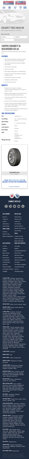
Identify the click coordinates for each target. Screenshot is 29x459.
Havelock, (20, 386)
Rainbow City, (14, 298)
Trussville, (5, 301)
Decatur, (21, 283)
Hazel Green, (6, 289)
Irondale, (16, 290)
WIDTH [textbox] (4, 37)
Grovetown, (19, 334)
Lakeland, (15, 422)
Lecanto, (17, 316)
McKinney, (10, 434)
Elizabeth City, (20, 385)
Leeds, (8, 292)
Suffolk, (23, 446)
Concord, (11, 385)
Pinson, (4, 298)
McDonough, (10, 341)
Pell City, (23, 296)
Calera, (19, 281)
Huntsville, (10, 290)
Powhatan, (18, 446)
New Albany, (6, 396)
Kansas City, (6, 380)
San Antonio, (17, 437)
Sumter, (18, 411)
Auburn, (22, 279)
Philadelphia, (16, 374)
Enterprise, (14, 284)
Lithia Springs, (18, 338)
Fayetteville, (17, 333)
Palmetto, (12, 319)
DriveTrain (5, 264)
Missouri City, (16, 434)
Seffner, (14, 322)
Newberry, (19, 408)
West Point (14, 376)
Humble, (9, 432)
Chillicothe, (17, 394)
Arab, (14, 279)
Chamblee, (5, 330)
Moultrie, (16, 341)
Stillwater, (9, 400)
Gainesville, (13, 334)
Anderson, (22, 403)
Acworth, (12, 327)
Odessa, (14, 318)
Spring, (22, 437)
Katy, (16, 432)
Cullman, (11, 283)
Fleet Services (18, 217)
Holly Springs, (15, 336)
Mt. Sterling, (19, 360)
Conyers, (16, 330)
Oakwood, (5, 342)
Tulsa (13, 400)
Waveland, (9, 376)
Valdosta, (14, 347)
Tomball (4, 438)
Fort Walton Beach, (7, 315)
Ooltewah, (17, 425)
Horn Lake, (16, 373)
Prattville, (9, 298)
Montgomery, (6, 293)
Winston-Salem (6, 391)
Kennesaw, (21, 336)
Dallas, (23, 431)
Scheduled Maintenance (20, 250)
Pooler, (9, 342)
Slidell (14, 368)
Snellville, (21, 345)
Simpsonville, (6, 411)
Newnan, (20, 341)
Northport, (5, 295)
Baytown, (14, 429)
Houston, (5, 432)
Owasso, (5, 400)
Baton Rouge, (14, 365)
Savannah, (5, 345)
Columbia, (19, 405)
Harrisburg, (14, 386)
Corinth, (22, 371)
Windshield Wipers (19, 271)
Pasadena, (19, 435)
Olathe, (12, 357)
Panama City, (18, 319)
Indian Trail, (5, 388)
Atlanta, (4, 328)
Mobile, (21, 292)
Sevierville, (22, 425)
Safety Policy (6, 223)
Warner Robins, (21, 347)
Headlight (5, 271)
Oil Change (17, 246)
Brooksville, (18, 312)
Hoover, (21, 289)
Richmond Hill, (6, 344)
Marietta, (5, 341)
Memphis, (11, 423)
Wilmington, (20, 389)
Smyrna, (16, 345)
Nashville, (12, 425)
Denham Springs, (7, 367)
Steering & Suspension (20, 260)
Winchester (5, 362)
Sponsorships (18, 230)
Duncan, (24, 405)
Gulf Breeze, (20, 315)
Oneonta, (10, 295)
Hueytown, (5, 290)
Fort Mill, (10, 406)
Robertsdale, (21, 298)
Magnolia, (5, 434)
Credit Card (17, 221)
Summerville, (12, 411)
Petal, (11, 374)
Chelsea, (24, 281)
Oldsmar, (18, 318)
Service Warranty (19, 226)
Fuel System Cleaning (8, 269)
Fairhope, (5, 286)
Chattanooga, (15, 415)
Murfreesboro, (6, 425)
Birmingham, (11, 281)
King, (22, 388)
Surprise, (20, 304)
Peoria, (16, 304)
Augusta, (9, 328)
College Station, (12, 431)
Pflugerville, (5, 437)
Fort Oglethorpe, (7, 334)
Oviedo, (4, 319)
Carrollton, (21, 328)
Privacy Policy (6, 226)
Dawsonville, (10, 331)
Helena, (11, 289)
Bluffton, (9, 405)
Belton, (12, 379)
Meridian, (21, 373)
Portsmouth (12, 396)
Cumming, (20, 330)
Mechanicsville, (6, 446)
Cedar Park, (5, 431)
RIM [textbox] (3, 40)
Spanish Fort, (6, 299)
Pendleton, (12, 409)
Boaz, (16, 281)
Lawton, (20, 399)
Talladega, (17, 299)
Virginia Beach (6, 448)
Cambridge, (11, 394)
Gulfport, (5, 373)
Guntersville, (17, 287)
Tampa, (22, 322)
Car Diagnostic (6, 260)
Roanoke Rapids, (13, 389)
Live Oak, (22, 316)
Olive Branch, (6, 374)
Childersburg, (6, 283)
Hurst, (13, 432)
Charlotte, (19, 383)
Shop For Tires (6, 234)
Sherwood (9, 309)
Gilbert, (12, 304)
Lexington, (13, 408)
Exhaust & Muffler (7, 266)
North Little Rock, (19, 307)
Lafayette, (5, 368)
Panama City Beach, (8, 321)
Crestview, (5, 313)
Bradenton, (13, 312)
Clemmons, (5, 385)
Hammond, (19, 367)
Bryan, (18, 429)
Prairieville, (10, 368)
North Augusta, (6, 409)
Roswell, (16, 344)
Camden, (14, 405)
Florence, (10, 286)
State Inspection (18, 257)
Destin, (19, 313)
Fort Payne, (18, 286)
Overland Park (17, 357)
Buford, (13, 328)
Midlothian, (13, 446)
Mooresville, (5, 389)
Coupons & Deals (19, 236)
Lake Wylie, (8, 408)
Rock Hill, (18, 409)
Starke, (18, 322)
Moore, (24, 399)
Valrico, (4, 324)
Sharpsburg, (11, 345)
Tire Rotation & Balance (20, 264)
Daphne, (16, 283)
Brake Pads (5, 255)
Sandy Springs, (22, 344)
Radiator (17, 248)
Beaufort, (5, 405)
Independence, (18, 379)
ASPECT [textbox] (18, 37)
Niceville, (9, 318)
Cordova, (16, 417)
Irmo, (4, 408)
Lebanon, (20, 422)
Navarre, (5, 318)
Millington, (16, 423)
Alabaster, (13, 278)
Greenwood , (17, 403)
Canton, (17, 328)
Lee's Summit (12, 380)
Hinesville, (5, 336)
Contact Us (5, 219)
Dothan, (9, 284)
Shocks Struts (18, 253)
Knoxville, (10, 422)
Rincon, (12, 344)
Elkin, (4, 386)
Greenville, (14, 406)
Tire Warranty (18, 223)
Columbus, (10, 330)
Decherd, (20, 417)
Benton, (13, 307)
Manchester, (6, 423)
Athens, (18, 279)
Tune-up (17, 269)
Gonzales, (13, 367)
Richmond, (11, 437)
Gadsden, (5, 287)
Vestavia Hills (20, 301)
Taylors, (22, 411)
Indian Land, (21, 406)
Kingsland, (5, 338)
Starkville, (21, 374)
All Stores (5, 231)
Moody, (11, 293)
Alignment (5, 248)
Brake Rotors (6, 257)
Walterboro (13, 412)
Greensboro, (9, 386)
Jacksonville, (21, 290)
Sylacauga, (12, 299)
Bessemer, (5, 281)
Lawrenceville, (11, 338)
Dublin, (4, 333)
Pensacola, (15, 321)
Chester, (12, 444)
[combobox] (8, 37)
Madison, (12, 292)
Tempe (24, 304)
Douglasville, (21, 331)
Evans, (12, 333)
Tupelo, (4, 376)
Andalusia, (5, 279)
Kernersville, (18, 388)
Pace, (8, 319)
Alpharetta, (17, 327)
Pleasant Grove (12, 441)
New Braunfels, (13, 435)
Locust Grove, (6, 339)
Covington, (20, 365)
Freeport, (14, 315)
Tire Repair (17, 262)
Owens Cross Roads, (8, 296)
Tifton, (10, 347)
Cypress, (19, 431)
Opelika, (15, 295)
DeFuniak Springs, (12, 313)
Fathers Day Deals (19, 238)
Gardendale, (11, 287)
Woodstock (5, 348)
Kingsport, (5, 422)
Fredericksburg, (18, 444)
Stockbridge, (6, 347)
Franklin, (16, 419)
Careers (4, 221)
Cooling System (6, 262)
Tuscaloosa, (11, 301)
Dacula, (4, 331)
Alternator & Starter (19, 255)
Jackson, (12, 420)
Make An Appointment (8, 236)
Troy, (21, 299)
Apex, (15, 383)
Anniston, (10, 279)
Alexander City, (19, 278)
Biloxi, (13, 371)
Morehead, (13, 360)
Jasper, (4, 292)
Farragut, (5, 419)
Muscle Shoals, (21, 293)
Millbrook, (17, 292)
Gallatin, (20, 419)
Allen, (10, 429)
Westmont (12, 351)
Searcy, (4, 309)
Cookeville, (10, 417)
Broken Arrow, (14, 399)
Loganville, (12, 339)
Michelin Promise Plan (20, 228)
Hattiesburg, (10, 373)
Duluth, (8, 333)
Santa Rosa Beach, (7, 322)
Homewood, (16, 289)
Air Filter (5, 246)
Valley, (15, 301)
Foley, (13, 286)
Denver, (15, 385)
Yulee (7, 324)
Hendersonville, (6, 420)
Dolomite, (5, 284)
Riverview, (21, 321)
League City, (21, 432)
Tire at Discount (19, 454)
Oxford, (15, 296)
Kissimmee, (12, 316)
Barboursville (16, 451)
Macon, (17, 339)
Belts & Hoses (6, 253)
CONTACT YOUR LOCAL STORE (15, 180)
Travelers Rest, (6, 412)
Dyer (11, 354)
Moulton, (15, 293)
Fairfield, (19, 284)
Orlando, (23, 318)
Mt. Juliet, (21, 423)
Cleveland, (21, 415)
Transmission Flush (19, 266)
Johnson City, (18, 420)
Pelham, (19, 296)
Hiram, (9, 336)
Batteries (5, 250)
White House (11, 426)
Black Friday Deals (19, 241)
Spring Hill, (5, 426)
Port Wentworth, (15, 342)
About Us (5, 217)
